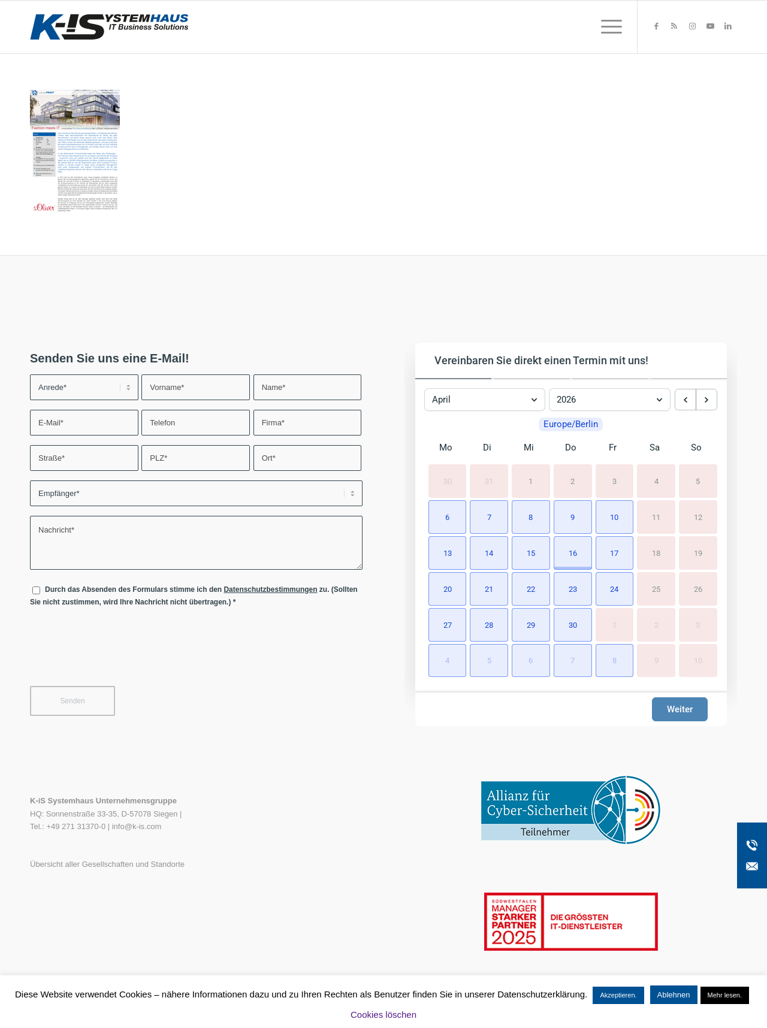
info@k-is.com (137, 826)
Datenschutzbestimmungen (270, 589)
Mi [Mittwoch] (529, 447)
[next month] (706, 399)
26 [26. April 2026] (698, 588)
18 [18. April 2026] (656, 553)
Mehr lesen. (725, 995)
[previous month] (685, 399)
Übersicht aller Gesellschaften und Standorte (107, 864)
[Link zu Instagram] (692, 26)
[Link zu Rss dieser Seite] (674, 26)
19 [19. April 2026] (698, 553)
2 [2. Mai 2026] (656, 624)
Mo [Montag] (445, 447)
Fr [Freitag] (613, 447)
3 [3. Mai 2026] (698, 624)
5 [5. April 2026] (698, 481)
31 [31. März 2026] (489, 481)
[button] (446, 516)
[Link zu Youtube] (710, 26)
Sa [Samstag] (655, 447)
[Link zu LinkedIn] (728, 26)
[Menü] (607, 27)
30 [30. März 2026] (447, 481)
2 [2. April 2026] (572, 481)
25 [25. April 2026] (656, 588)
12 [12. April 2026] (698, 517)
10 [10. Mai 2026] (698, 660)
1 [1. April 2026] (531, 481)
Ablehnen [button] (673, 994)
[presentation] (121, 654)
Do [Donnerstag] (570, 447)
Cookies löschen (383, 1014)
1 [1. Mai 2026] (614, 624)
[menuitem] (607, 27)
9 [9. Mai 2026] (656, 660)
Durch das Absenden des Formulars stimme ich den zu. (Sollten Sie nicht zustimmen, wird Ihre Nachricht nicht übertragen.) (194, 595)
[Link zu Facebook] (656, 26)
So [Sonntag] (696, 447)
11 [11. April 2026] (656, 517)
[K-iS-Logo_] (109, 27)
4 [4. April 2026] (656, 481)
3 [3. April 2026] (614, 481)
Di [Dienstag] (487, 447)
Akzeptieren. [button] (618, 995)
